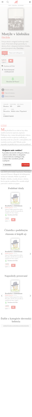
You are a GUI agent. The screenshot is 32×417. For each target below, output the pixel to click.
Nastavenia (7, 165)
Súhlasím (25, 165)
